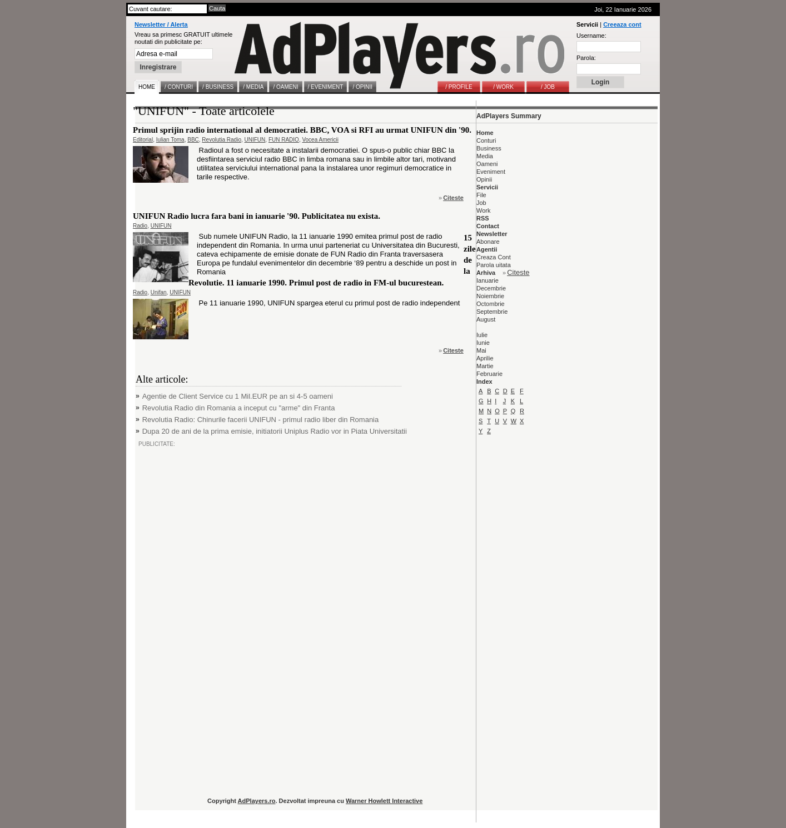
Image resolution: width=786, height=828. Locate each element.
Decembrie (491, 288)
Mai (481, 350)
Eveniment (490, 171)
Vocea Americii (320, 140)
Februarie (489, 373)
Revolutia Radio (221, 140)
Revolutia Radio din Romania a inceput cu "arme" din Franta (238, 408)
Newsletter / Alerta (161, 24)
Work (483, 210)
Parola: (586, 57)
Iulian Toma (170, 140)
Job (481, 202)
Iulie (481, 335)
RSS (482, 218)
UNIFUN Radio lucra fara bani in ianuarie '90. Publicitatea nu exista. (256, 216)
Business (488, 148)
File (481, 195)
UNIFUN (255, 140)
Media (484, 156)
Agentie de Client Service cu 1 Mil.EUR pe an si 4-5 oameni (237, 396)
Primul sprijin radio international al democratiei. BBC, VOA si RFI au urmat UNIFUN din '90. (302, 130)
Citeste (453, 197)
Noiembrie (490, 296)
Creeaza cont (622, 24)
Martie (485, 366)
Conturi (486, 140)
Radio (140, 226)
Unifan (159, 292)
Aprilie (485, 358)
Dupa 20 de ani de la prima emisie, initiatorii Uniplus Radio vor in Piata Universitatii (274, 431)
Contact (487, 226)
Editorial (143, 140)
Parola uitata (493, 265)
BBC (193, 140)
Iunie (483, 342)
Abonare (488, 241)
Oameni (487, 163)
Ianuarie (487, 280)
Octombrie (490, 303)
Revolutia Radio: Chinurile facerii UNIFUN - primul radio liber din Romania (260, 419)
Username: (591, 35)
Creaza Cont (493, 257)
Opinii (484, 179)
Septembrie (492, 311)
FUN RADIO (283, 140)
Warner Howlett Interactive (384, 800)
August (485, 319)
